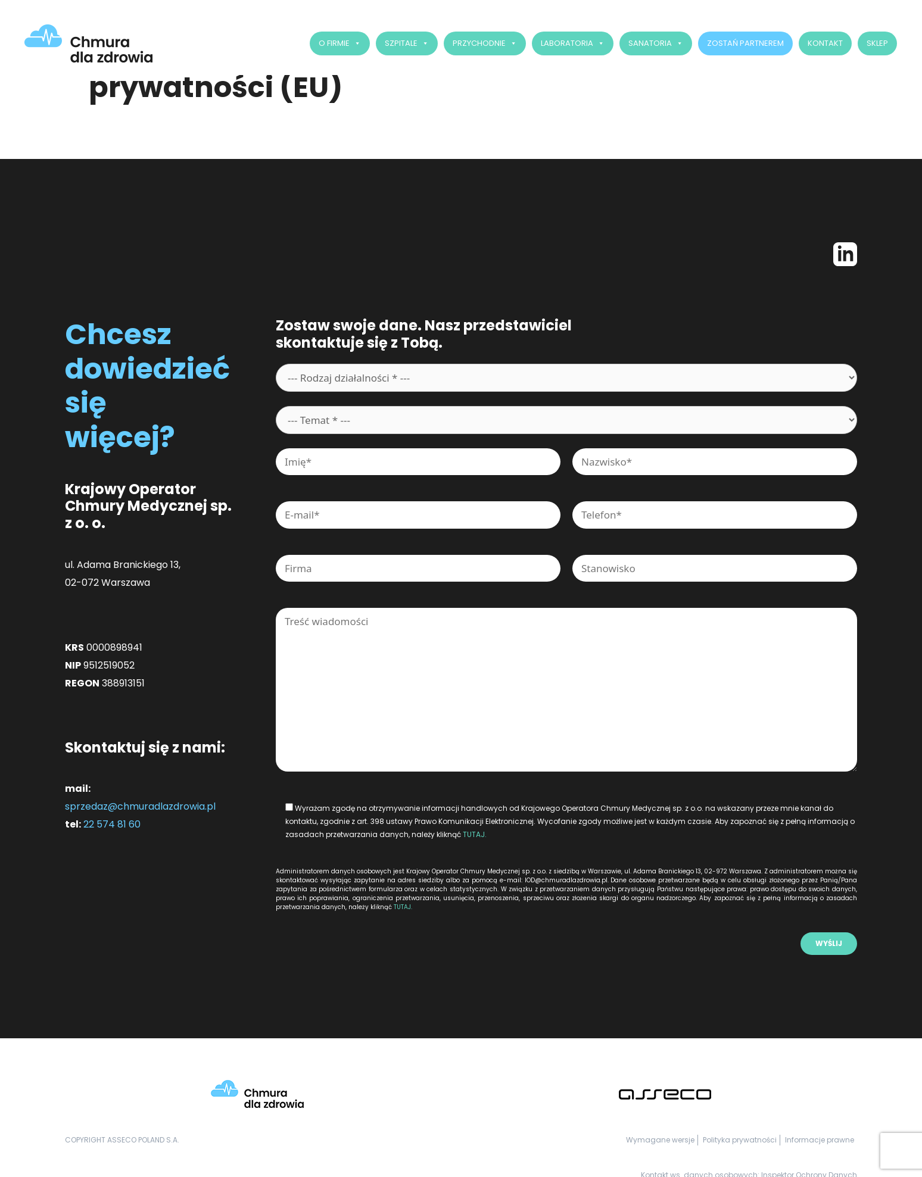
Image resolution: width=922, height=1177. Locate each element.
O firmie (341, 43)
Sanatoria (657, 43)
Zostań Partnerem (746, 43)
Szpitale (408, 43)
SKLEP (878, 43)
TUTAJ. (475, 834)
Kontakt (826, 43)
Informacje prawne (819, 1140)
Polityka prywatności (740, 1140)
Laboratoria (574, 43)
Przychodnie (486, 43)
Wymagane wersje (660, 1140)
